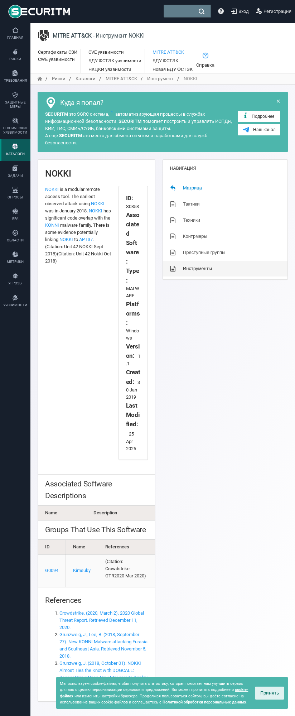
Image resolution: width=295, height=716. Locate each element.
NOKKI (52, 189)
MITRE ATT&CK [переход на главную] (121, 78)
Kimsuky (82, 570)
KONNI (52, 225)
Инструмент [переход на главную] (160, 78)
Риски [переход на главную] (59, 78)
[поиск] (202, 11)
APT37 (86, 239)
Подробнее (258, 116)
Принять (269, 693)
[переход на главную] (40, 78)
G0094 (51, 570)
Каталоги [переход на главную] (86, 78)
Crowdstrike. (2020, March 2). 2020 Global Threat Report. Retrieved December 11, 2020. (101, 620)
